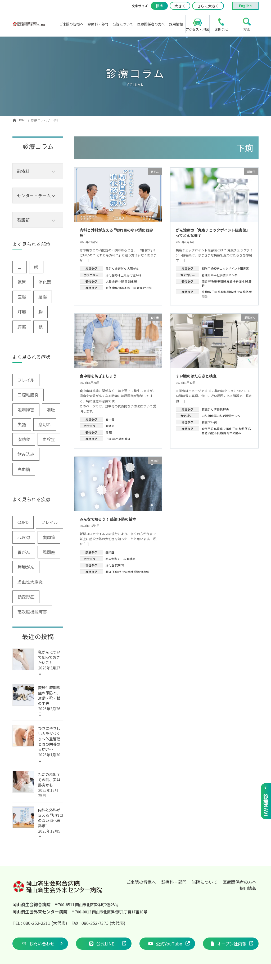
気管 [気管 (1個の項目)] (21, 282)
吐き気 (147, 288)
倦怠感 (144, 572)
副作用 (206, 268)
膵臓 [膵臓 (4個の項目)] (21, 326)
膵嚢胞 (218, 409)
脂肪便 (243, 429)
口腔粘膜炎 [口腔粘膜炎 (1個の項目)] (28, 395)
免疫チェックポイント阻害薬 (230, 268)
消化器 (132, 281)
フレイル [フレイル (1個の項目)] (49, 522)
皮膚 (229, 281)
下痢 (133, 288)
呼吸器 (212, 281)
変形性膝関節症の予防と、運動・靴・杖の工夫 (49, 695)
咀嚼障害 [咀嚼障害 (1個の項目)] (25, 409)
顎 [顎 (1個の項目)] (40, 326)
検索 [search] (246, 29)
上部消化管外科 (131, 275)
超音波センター (233, 416)
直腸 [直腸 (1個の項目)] (21, 297)
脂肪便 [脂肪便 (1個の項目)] (23, 439)
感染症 (110, 552)
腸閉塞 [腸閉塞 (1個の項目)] (49, 552)
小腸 (121, 281)
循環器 (221, 281)
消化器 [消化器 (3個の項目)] (44, 282)
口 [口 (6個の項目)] (19, 267)
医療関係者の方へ (239, 882)
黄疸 (229, 429)
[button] (40, 944)
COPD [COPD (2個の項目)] (23, 522)
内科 (204, 416)
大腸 (108, 281)
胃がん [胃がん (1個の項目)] (23, 552)
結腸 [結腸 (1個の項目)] (42, 297)
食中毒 (110, 419)
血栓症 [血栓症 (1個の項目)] (49, 439)
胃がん (110, 268)
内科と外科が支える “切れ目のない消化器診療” (116, 232)
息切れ (222, 292)
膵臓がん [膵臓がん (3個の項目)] (25, 567)
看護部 (206, 275)
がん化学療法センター (225, 275)
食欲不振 (124, 288)
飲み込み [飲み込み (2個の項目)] (25, 454)
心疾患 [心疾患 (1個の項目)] (23, 537)
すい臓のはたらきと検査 (196, 376)
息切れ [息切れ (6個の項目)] (44, 424)
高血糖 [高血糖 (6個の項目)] (23, 469)
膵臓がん (207, 409)
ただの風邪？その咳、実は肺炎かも (49, 780)
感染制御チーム (116, 559)
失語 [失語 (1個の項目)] (21, 424)
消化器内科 (113, 275)
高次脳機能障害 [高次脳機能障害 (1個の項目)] (32, 611)
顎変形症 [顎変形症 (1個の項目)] (25, 596)
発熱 (246, 292)
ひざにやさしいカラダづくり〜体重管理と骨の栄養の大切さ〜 (49, 739)
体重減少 (219, 429)
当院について (204, 882)
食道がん (121, 268)
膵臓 (204, 422)
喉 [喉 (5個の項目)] (36, 267)
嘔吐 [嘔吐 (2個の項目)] (51, 409)
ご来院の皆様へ (141, 882)
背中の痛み (234, 433)
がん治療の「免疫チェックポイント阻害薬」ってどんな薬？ (213, 232)
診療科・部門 (174, 882)
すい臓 (212, 422)
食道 (115, 281)
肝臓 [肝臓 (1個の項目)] (21, 312)
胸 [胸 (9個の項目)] (40, 312)
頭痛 (230, 292)
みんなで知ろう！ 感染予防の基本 (108, 519)
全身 (236, 281)
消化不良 (214, 433)
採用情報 (248, 888)
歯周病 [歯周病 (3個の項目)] (49, 537)
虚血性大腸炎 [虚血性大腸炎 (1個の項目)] (30, 582)
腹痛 (115, 288)
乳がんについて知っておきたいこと (49, 657)
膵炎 (226, 409)
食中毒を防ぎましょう (98, 376)
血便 (108, 288)
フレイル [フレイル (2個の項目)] (25, 380)
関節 (204, 281)
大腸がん (133, 268)
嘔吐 (115, 439)
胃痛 (140, 288)
